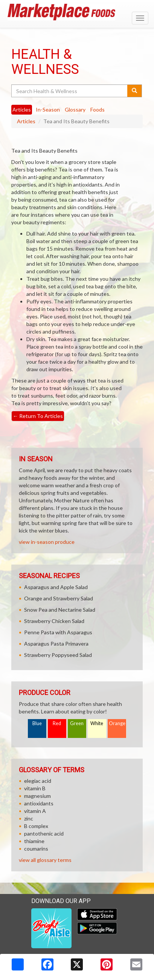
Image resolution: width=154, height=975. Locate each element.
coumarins (36, 848)
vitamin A (35, 811)
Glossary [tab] (75, 109)
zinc (28, 818)
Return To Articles (38, 416)
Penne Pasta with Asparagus (58, 632)
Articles (26, 121)
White (96, 723)
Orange (117, 723)
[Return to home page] (77, 12)
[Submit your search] (134, 90)
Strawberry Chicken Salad (54, 621)
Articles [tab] (21, 109)
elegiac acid (37, 781)
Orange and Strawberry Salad (58, 598)
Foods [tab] (97, 109)
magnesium (37, 796)
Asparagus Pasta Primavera (56, 643)
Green (77, 723)
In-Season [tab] (48, 109)
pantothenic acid (44, 833)
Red (57, 723)
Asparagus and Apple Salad (56, 587)
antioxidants (38, 803)
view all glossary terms (45, 860)
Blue (37, 723)
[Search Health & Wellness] (69, 90)
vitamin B (35, 788)
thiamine (34, 841)
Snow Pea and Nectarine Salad (59, 609)
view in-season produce (47, 542)
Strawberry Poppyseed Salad (58, 655)
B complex (36, 826)
